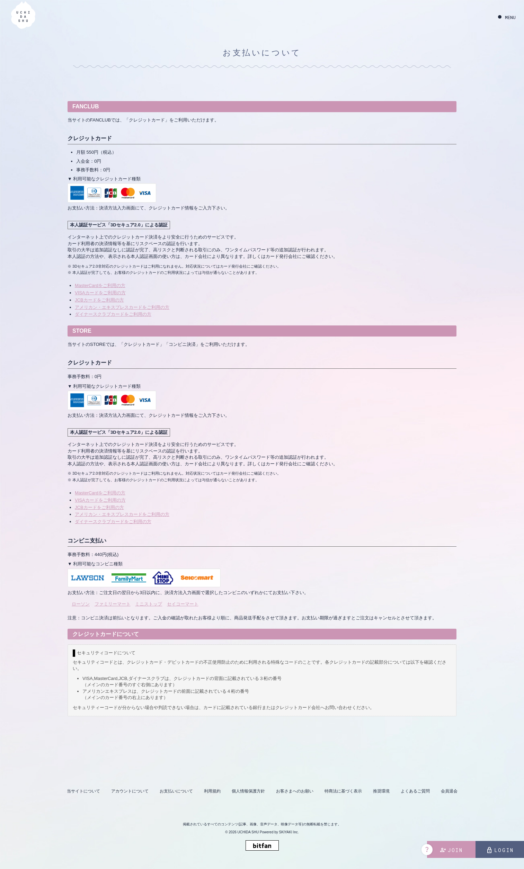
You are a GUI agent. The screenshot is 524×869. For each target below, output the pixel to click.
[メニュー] (507, 17)
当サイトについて (83, 791)
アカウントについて (130, 791)
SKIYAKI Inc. (289, 832)
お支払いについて (176, 791)
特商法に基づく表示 (343, 791)
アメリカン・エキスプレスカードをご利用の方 (122, 307)
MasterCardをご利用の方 (100, 285)
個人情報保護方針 (248, 791)
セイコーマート (182, 604)
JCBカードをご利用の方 (99, 300)
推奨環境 (381, 791)
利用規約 (212, 791)
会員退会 (449, 791)
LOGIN (500, 850)
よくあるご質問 (415, 791)
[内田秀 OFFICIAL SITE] (23, 16)
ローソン (81, 604)
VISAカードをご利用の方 (100, 292)
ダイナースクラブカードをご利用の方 (113, 314)
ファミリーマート (113, 604)
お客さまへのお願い (294, 791)
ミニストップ (148, 604)
